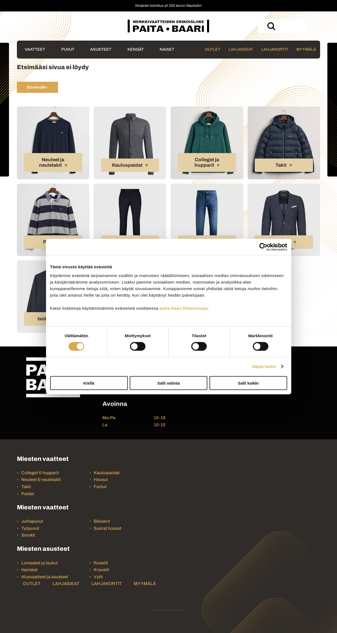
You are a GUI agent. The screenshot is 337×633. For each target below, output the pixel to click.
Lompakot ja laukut (39, 563)
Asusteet (100, 49)
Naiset (167, 49)
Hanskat (29, 569)
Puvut (67, 49)
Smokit (28, 535)
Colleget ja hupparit (207, 162)
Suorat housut (107, 528)
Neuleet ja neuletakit (52, 162)
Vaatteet (35, 49)
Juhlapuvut (32, 521)
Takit (281, 165)
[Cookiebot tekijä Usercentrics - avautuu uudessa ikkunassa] (263, 247)
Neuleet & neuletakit (41, 479)
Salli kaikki (248, 383)
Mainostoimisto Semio (168, 610)
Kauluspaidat (127, 165)
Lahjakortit (274, 49)
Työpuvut (30, 528)
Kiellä (88, 383)
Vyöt (98, 576)
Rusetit (101, 563)
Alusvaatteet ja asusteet (44, 576)
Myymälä (306, 49)
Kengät (135, 49)
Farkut (100, 486)
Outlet (212, 49)
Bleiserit (102, 521)
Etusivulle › (37, 87)
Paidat (27, 493)
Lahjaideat (241, 49)
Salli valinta (168, 383)
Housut (101, 479)
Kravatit (101, 569)
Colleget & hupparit (40, 472)
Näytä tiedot (264, 366)
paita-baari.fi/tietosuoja (184, 308)
